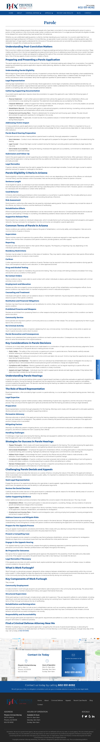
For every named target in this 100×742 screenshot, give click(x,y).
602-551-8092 (86, 7)
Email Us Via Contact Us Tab (73, 658)
